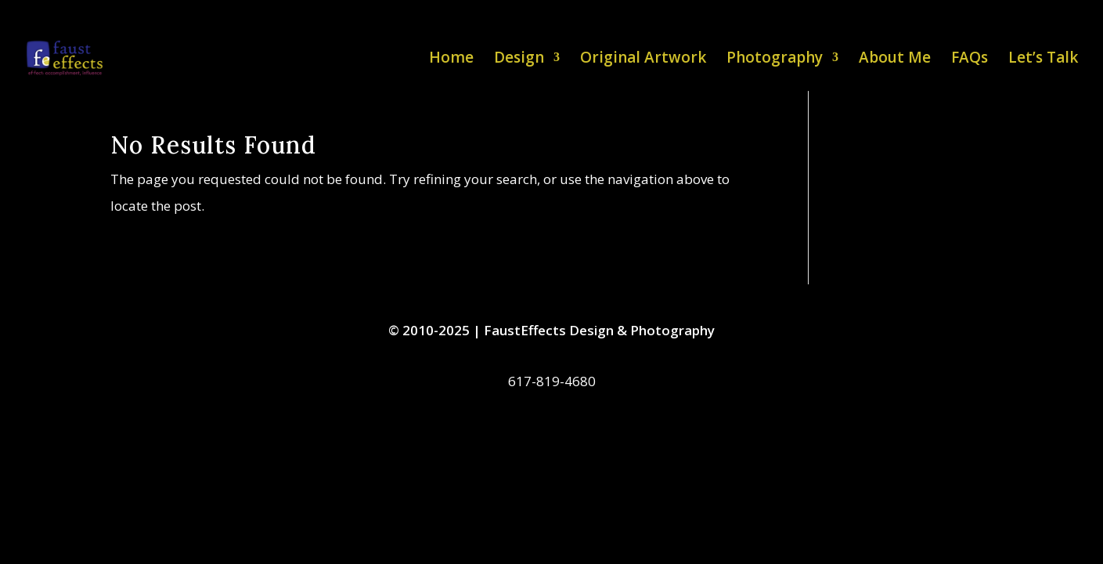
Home (451, 59)
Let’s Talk (1043, 59)
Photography (774, 59)
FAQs (969, 59)
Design (519, 59)
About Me (895, 59)
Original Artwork (643, 59)
